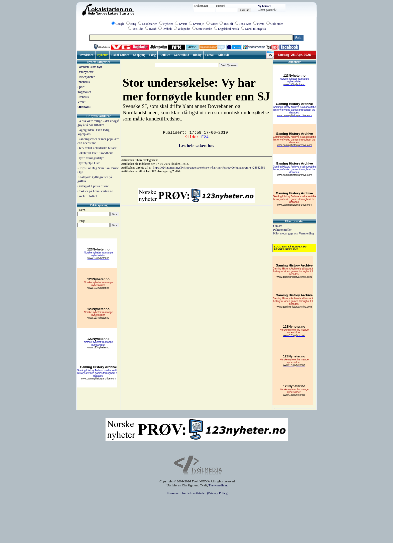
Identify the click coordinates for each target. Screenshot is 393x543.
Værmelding (306, 233)
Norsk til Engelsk (255, 29)
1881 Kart (245, 24)
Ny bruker (264, 6)
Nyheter (168, 24)
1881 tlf (228, 24)
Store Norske (204, 29)
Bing (133, 24)
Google (120, 24)
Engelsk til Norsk (228, 29)
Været (214, 24)
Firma (260, 24)
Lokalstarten (149, 24)
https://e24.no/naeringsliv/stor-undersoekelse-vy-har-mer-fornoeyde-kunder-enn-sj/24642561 (209, 167)
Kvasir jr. (198, 24)
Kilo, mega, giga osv (286, 233)
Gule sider (276, 24)
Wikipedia (184, 29)
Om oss (277, 226)
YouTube (137, 29)
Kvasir (183, 24)
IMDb (152, 29)
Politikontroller (282, 229)
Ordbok (167, 29)
